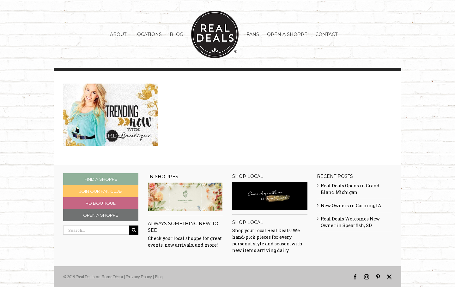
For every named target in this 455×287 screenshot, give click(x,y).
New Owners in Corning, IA (351, 205)
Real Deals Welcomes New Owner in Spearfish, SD (350, 222)
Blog (159, 276)
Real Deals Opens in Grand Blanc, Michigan (350, 189)
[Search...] (96, 230)
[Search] (133, 230)
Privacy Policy (139, 276)
